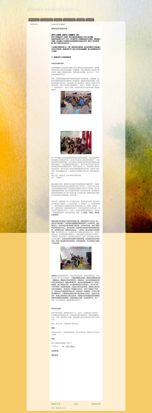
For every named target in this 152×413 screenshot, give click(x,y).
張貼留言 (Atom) (60, 408)
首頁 (76, 404)
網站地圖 (80, 20)
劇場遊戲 (58, 20)
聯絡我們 (90, 20)
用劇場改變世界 (46, 20)
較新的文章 (55, 404)
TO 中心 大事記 (69, 20)
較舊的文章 (96, 404)
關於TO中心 (34, 20)
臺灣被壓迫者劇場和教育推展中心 (53, 9)
